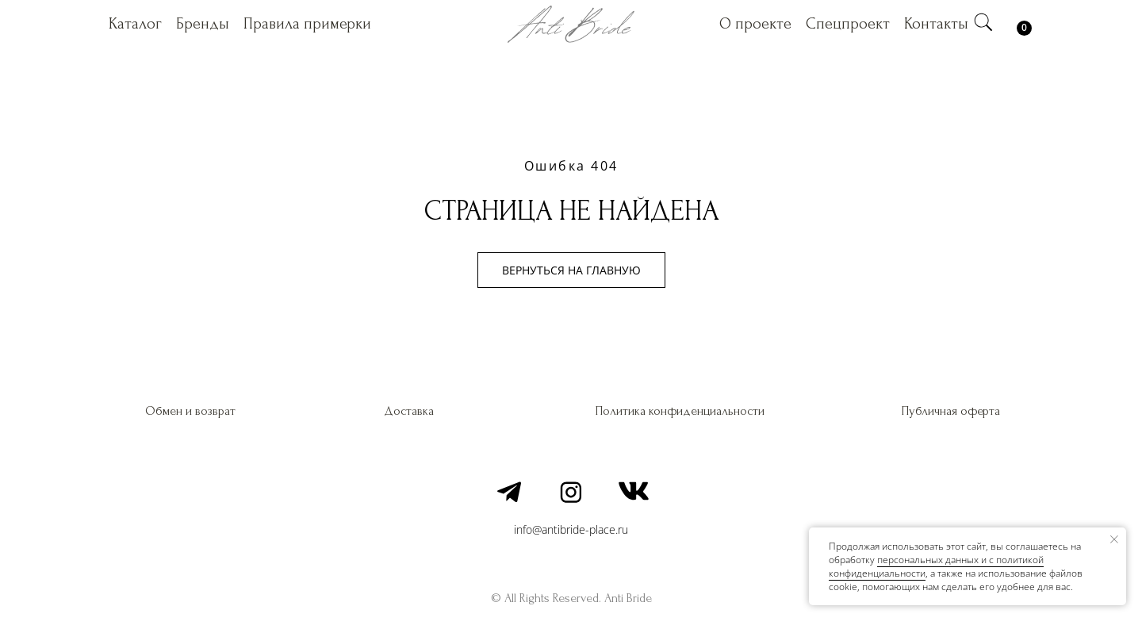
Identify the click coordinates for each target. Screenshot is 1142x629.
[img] (983, 22)
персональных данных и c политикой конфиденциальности (936, 566)
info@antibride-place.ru (571, 529)
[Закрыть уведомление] (1114, 539)
